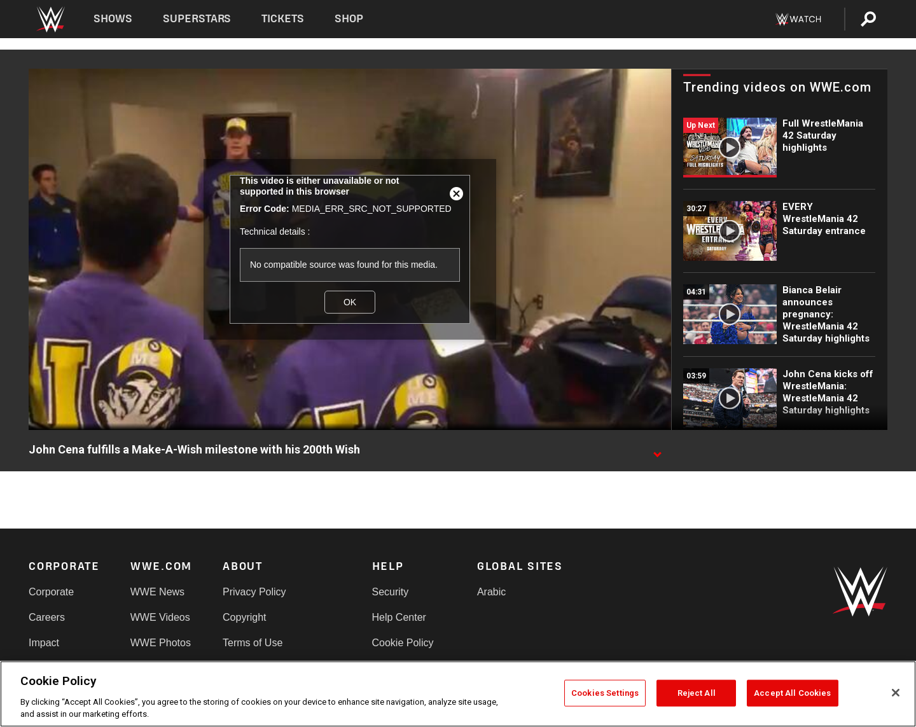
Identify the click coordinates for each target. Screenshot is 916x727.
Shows (113, 19)
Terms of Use (252, 642)
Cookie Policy (403, 642)
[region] (458, 694)
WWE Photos (160, 642)
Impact (44, 642)
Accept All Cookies (792, 693)
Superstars (197, 19)
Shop (349, 19)
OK (350, 302)
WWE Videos (160, 617)
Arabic (491, 591)
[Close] (896, 693)
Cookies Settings (605, 693)
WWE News (157, 591)
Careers (47, 617)
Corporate (51, 591)
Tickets (282, 19)
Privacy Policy (254, 591)
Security (390, 591)
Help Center (399, 617)
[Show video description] (657, 450)
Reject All (696, 693)
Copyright (244, 617)
